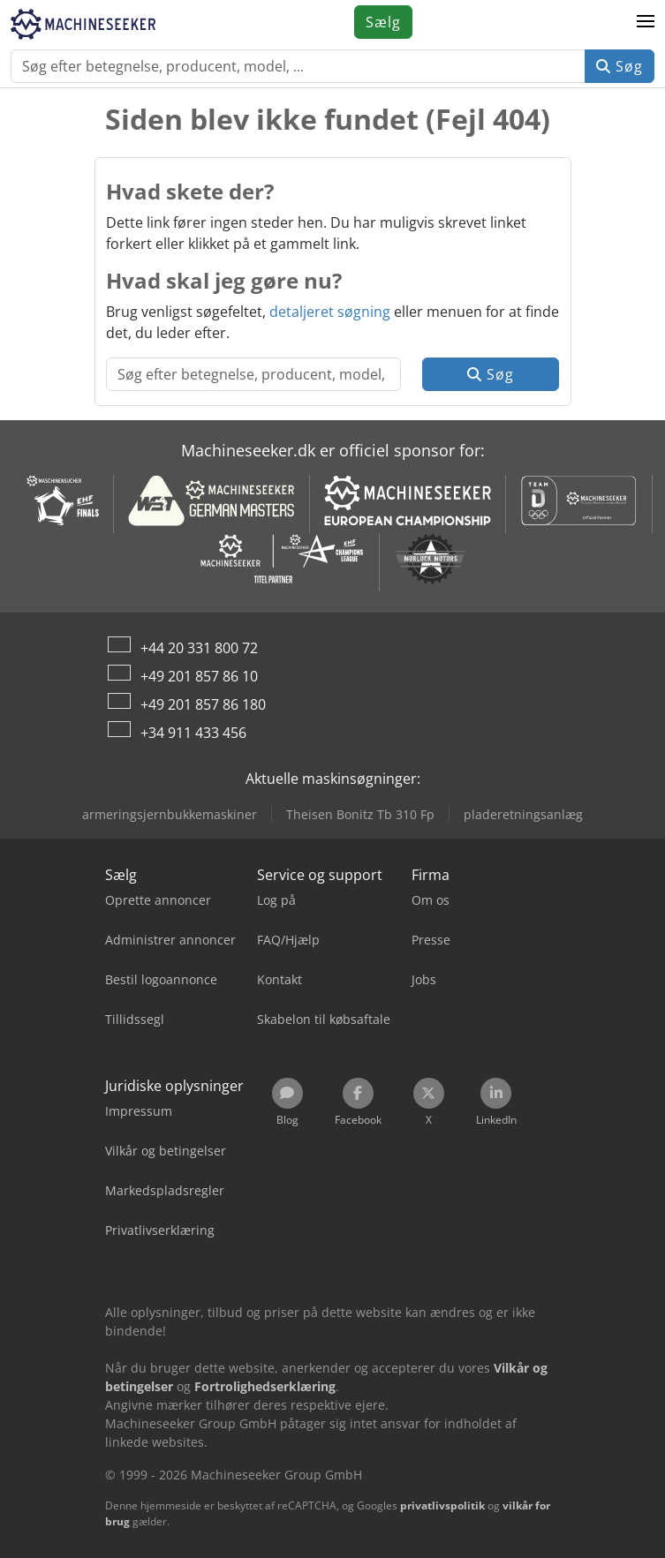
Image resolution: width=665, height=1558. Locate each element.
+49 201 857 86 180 (203, 704)
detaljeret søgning (329, 311)
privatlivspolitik (442, 1505)
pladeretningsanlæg (523, 814)
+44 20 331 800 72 (199, 648)
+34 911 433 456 (193, 732)
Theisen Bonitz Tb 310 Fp (360, 814)
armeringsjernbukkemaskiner (169, 814)
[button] (645, 22)
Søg (619, 66)
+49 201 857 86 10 (199, 676)
